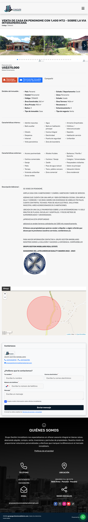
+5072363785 (25, 360)
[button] (17, 59)
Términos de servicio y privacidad (32, 412)
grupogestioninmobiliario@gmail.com (19, 363)
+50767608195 (11, 360)
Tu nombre (8, 374)
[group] (22, 45)
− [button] (5, 297)
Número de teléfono (11, 382)
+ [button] (5, 294)
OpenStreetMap (81, 334)
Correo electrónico (51, 374)
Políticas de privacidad (44, 451)
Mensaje (7, 390)
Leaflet (68, 334)
